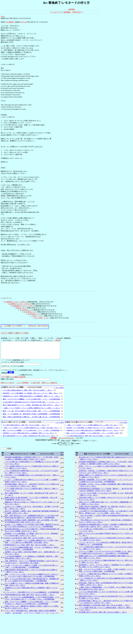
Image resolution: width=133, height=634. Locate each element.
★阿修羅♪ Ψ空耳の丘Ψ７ (73, 12)
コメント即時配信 (22, 386)
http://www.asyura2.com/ (66, 441)
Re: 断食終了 (10, 22)
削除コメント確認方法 (49, 386)
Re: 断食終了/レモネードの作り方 (16, 302)
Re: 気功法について (26, 310)
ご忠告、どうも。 (37, 316)
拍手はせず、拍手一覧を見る (38, 325)
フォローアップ (56, 12)
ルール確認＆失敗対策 (17, 380)
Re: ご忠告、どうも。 (42, 318)
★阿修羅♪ (71, 9)
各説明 (58, 340)
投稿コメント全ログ (8, 386)
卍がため (23, 22)
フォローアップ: (6, 298)
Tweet (2, 16)
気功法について (21, 308)
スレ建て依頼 (35, 386)
